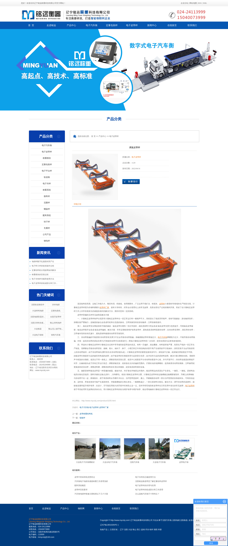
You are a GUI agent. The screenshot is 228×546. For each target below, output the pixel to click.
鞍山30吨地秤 (55, 323)
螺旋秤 (47, 209)
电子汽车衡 (91, 25)
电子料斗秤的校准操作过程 (43, 266)
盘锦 (143, 529)
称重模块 (47, 158)
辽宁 (122, 529)
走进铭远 (51, 25)
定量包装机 (55, 311)
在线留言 (172, 25)
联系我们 (192, 25)
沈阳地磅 (176, 520)
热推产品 (103, 529)
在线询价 (131, 181)
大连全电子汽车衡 (110, 462)
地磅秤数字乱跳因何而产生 (43, 261)
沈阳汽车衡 (134, 462)
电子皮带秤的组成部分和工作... (44, 283)
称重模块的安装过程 (40, 274)
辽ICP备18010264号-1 (109, 525)
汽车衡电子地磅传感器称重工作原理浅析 (91, 481)
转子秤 (47, 222)
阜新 (160, 529)
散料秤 (47, 196)
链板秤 (82, 418)
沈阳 (126, 529)
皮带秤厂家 (104, 407)
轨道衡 (47, 177)
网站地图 (193, 3)
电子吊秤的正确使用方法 (145, 477)
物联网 (81, 508)
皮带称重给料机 (86, 414)
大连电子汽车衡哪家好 (85, 462)
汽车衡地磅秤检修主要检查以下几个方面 (91, 494)
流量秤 (47, 202)
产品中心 (71, 25)
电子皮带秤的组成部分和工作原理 (149, 490)
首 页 (31, 25)
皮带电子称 (184, 462)
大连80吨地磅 (38, 311)
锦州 (151, 529)
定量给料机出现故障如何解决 (44, 270)
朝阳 (156, 529)
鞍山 (134, 529)
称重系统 (47, 190)
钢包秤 (47, 241)
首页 (31, 508)
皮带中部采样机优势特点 (85, 477)
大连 (130, 529)
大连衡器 (38, 329)
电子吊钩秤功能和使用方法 (43, 279)
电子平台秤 (47, 171)
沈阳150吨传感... (38, 323)
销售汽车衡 (55, 335)
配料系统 (47, 215)
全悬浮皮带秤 (55, 317)
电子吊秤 (47, 183)
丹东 (147, 529)
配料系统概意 (80, 485)
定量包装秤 (112, 25)
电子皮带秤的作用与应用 (145, 485)
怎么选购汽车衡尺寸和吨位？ (147, 494)
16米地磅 (55, 305)
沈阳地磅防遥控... (38, 317)
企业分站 (184, 3)
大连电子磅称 (37, 335)
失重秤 (47, 228)
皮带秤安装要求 (81, 490)
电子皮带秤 (132, 25)
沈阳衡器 (184, 520)
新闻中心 (152, 25)
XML (205, 3)
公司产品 (47, 234)
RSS (200, 3)
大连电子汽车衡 (159, 462)
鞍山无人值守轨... (55, 329)
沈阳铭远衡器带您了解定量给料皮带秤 (151, 481)
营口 (138, 529)
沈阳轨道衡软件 (37, 305)
